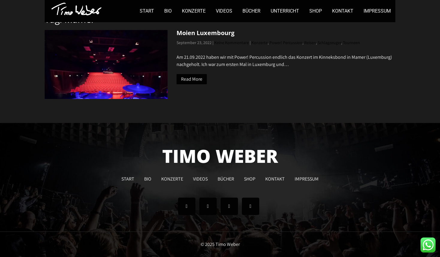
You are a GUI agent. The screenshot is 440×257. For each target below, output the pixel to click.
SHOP (315, 11)
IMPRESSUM (377, 11)
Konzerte (259, 42)
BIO (168, 11)
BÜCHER (251, 11)
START (147, 11)
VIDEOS (224, 11)
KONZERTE (194, 11)
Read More (191, 79)
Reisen (310, 42)
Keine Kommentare (231, 42)
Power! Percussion (285, 42)
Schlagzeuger (329, 42)
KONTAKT (342, 11)
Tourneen (351, 42)
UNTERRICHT (285, 11)
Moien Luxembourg (205, 33)
